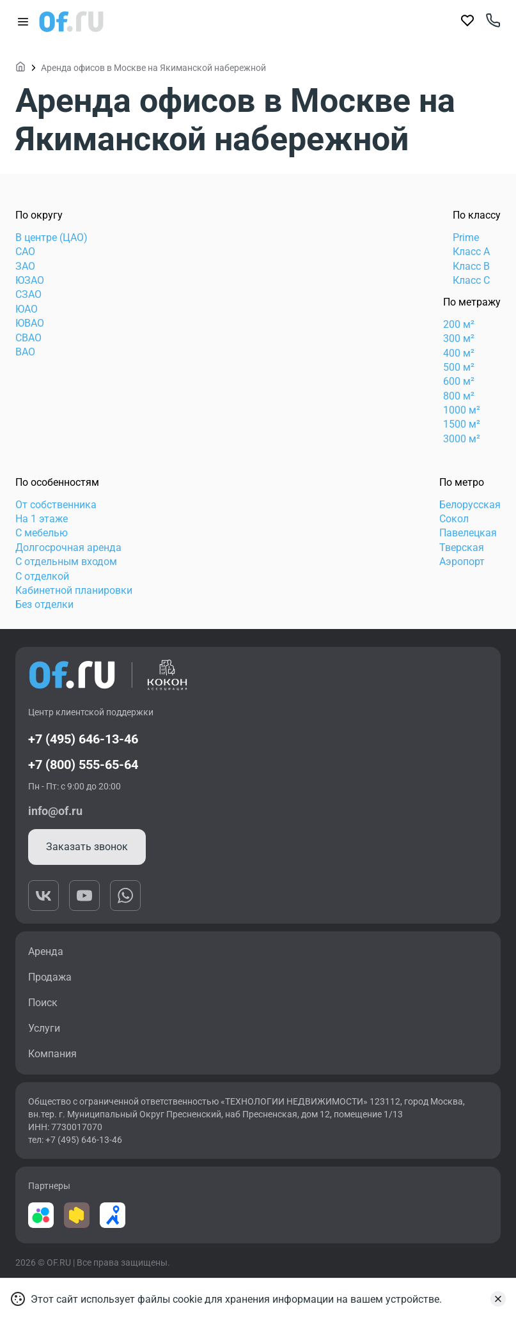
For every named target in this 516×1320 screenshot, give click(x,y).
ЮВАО (29, 323)
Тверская (461, 547)
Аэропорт (462, 561)
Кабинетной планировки (73, 590)
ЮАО (26, 309)
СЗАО (28, 294)
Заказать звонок (87, 847)
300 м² (458, 338)
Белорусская (470, 505)
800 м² (458, 396)
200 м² (458, 324)
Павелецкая (468, 533)
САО (25, 251)
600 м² (458, 381)
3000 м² (461, 439)
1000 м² (461, 410)
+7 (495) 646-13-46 (83, 739)
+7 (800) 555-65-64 (83, 764)
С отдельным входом (66, 561)
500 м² (458, 367)
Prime (466, 237)
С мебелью (41, 533)
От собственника (56, 505)
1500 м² (461, 424)
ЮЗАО (29, 280)
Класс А (471, 251)
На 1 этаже (41, 519)
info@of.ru (55, 811)
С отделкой (42, 576)
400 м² (458, 353)
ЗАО (25, 266)
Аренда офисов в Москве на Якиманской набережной (153, 68)
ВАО (25, 352)
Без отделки (44, 604)
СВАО (28, 338)
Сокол (454, 519)
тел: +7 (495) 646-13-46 (75, 1140)
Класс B (471, 266)
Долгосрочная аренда (68, 547)
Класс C (471, 280)
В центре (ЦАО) (51, 237)
